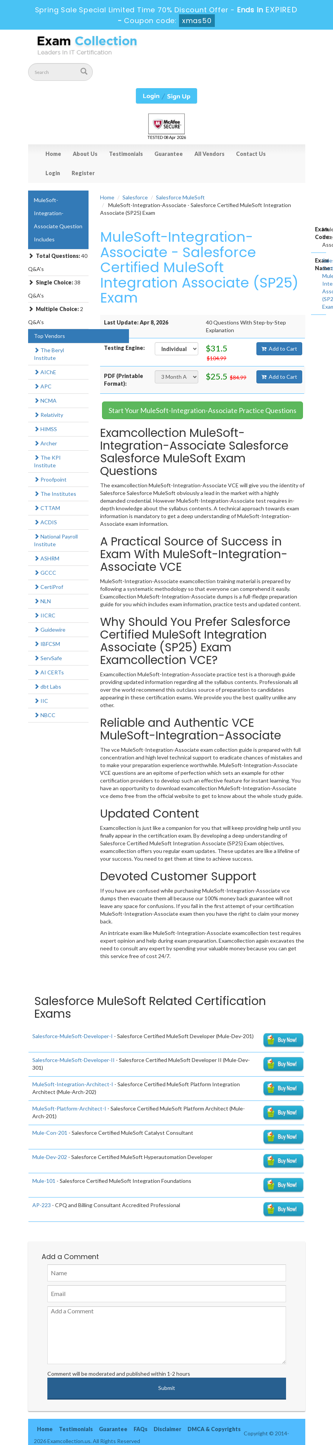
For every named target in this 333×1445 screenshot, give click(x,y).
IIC (41, 700)
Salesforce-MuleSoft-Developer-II (73, 1060)
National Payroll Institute (56, 540)
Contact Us (251, 154)
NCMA (45, 400)
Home (53, 154)
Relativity (48, 414)
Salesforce (135, 197)
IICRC (44, 615)
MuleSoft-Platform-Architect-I (69, 1108)
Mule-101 (43, 1180)
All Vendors (209, 154)
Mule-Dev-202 (49, 1157)
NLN (42, 601)
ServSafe (48, 658)
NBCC (44, 715)
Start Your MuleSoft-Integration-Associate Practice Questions (202, 410)
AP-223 (41, 1205)
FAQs (140, 1429)
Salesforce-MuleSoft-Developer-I (72, 1036)
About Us (85, 154)
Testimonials (126, 154)
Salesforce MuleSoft (180, 197)
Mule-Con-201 (49, 1132)
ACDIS (45, 522)
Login (52, 173)
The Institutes (55, 493)
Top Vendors (49, 336)
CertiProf (48, 587)
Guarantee (168, 154)
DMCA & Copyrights (214, 1429)
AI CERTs (49, 672)
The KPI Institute (47, 461)
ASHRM (46, 558)
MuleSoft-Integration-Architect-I (72, 1084)
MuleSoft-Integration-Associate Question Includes (58, 220)
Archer (45, 443)
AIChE (45, 372)
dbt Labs (47, 686)
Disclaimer (167, 1429)
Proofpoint (50, 479)
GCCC (45, 572)
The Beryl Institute (49, 354)
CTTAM (47, 508)
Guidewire (49, 629)
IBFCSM (47, 644)
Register (83, 173)
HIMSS (45, 429)
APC (43, 386)
